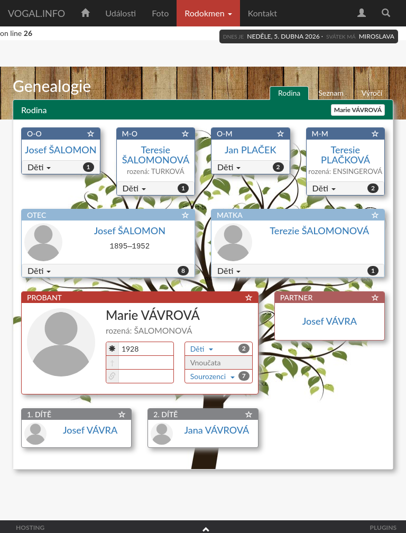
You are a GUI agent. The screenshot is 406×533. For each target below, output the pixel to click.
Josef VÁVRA (329, 321)
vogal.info (36, 13)
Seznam (331, 92)
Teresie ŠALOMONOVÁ (155, 155)
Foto (160, 13)
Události (120, 13)
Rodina (289, 92)
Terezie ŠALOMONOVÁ (319, 230)
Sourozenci (212, 376)
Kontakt (262, 13)
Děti (39, 167)
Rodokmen (208, 13)
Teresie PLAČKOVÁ (345, 155)
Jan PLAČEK (250, 149)
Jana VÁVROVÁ (216, 430)
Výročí (372, 92)
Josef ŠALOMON (60, 149)
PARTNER (296, 297)
